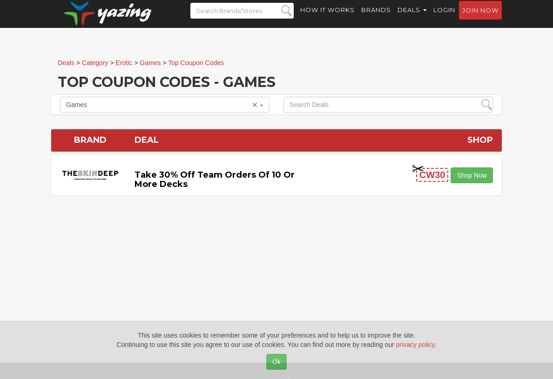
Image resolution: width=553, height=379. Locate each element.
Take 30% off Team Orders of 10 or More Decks (215, 179)
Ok (276, 362)
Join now (480, 19)
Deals (412, 18)
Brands (376, 18)
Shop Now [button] (472, 175)
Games (164, 104)
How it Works (327, 18)
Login (444, 18)
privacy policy (415, 344)
